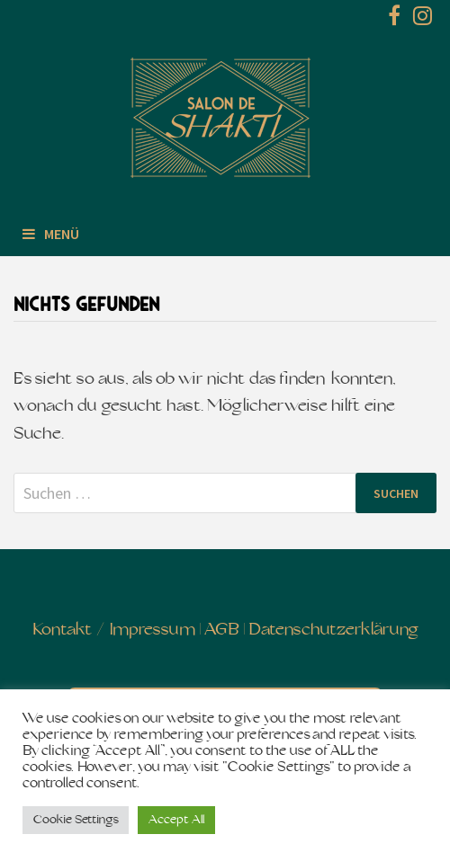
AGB (221, 630)
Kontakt (62, 630)
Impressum (152, 630)
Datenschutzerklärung (333, 630)
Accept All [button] (176, 820)
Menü (50, 234)
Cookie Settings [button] (75, 820)
